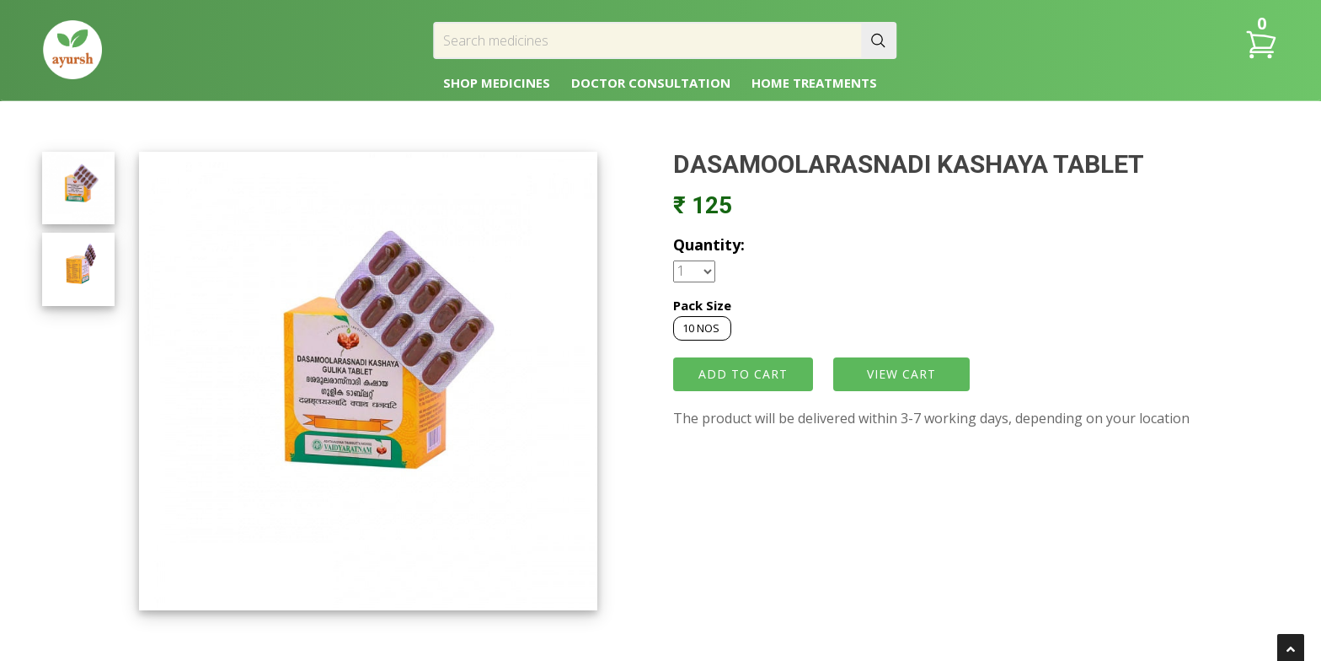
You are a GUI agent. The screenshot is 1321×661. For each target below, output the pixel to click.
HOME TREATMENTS (814, 82)
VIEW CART (901, 374)
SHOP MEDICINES (496, 82)
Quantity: (709, 244)
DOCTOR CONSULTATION (650, 82)
